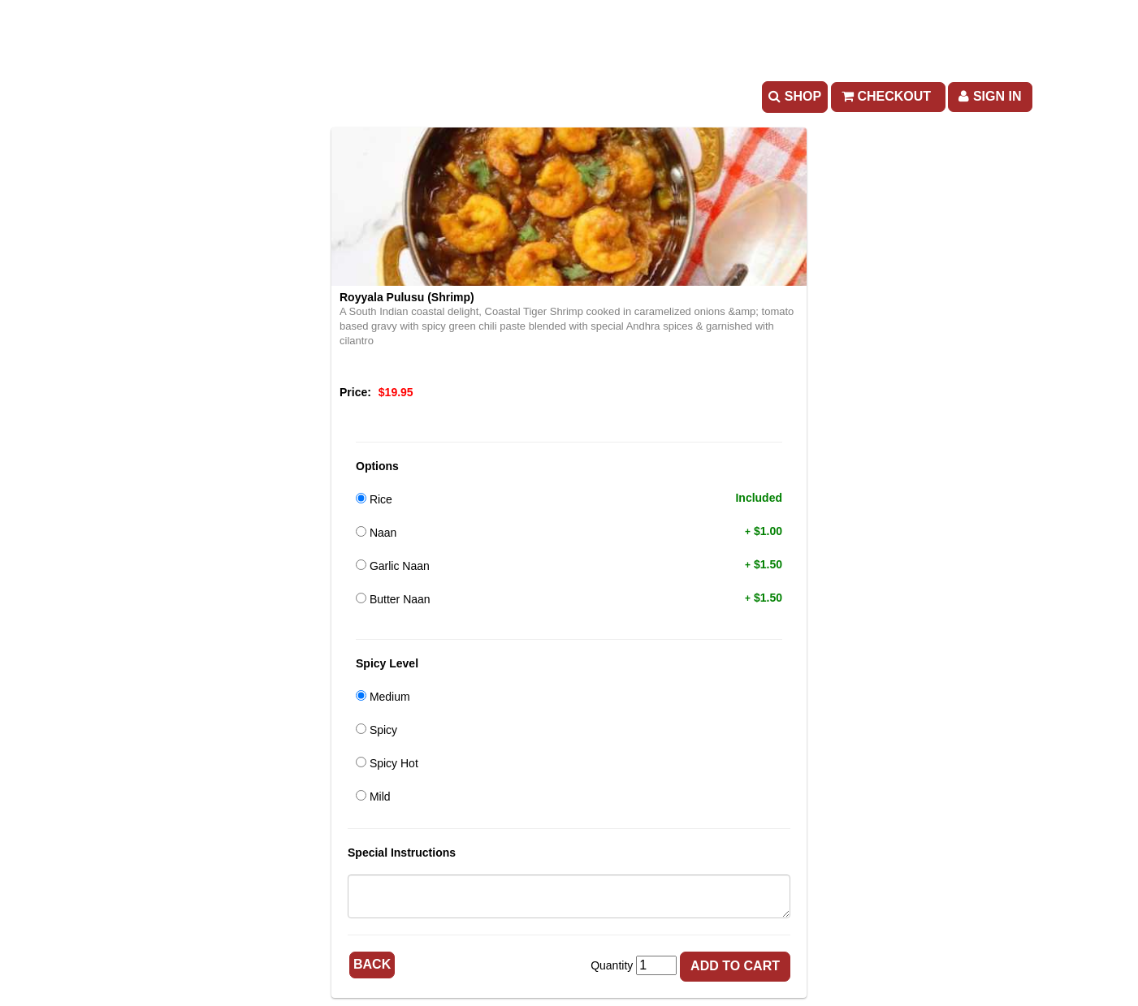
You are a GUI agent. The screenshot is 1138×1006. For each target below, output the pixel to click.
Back (372, 964)
